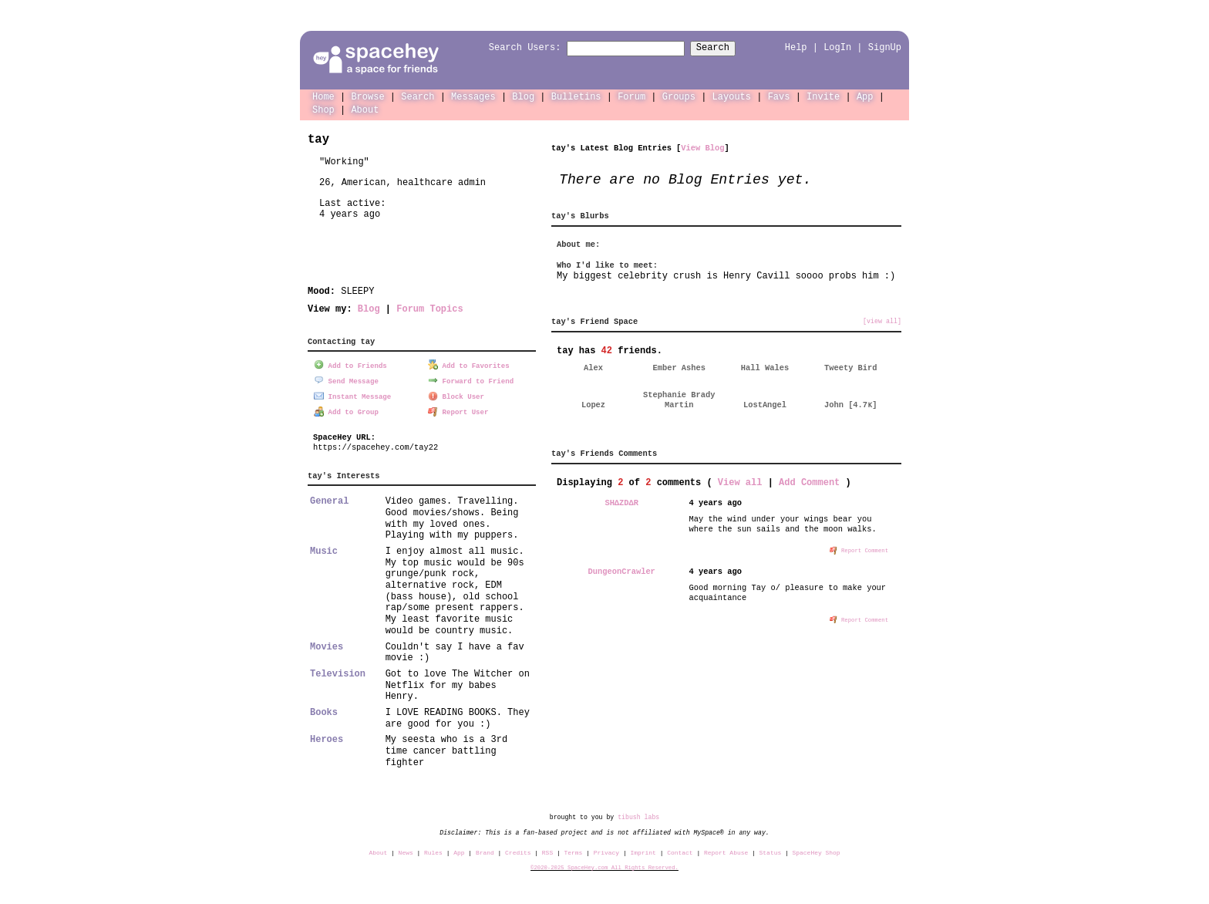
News (406, 851)
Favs (779, 96)
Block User (456, 395)
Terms (573, 851)
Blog (523, 96)
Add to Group (346, 410)
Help (796, 47)
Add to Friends (350, 364)
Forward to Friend (471, 379)
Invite (823, 96)
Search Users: (511, 48)
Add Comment (809, 481)
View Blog (702, 147)
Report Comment (859, 549)
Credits (517, 851)
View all (740, 481)
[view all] (882, 321)
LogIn (837, 47)
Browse (367, 96)
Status (770, 851)
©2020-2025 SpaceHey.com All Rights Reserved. (604, 866)
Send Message (346, 379)
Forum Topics (429, 308)
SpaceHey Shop (816, 851)
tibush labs (638, 815)
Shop (323, 109)
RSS (547, 851)
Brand (485, 851)
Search (726, 48)
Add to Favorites (469, 364)
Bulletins (576, 96)
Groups (678, 96)
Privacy (606, 851)
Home (323, 96)
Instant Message (352, 395)
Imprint (642, 851)
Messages (473, 96)
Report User (458, 410)
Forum (631, 96)
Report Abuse (726, 851)
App (865, 96)
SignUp (884, 47)
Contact (679, 851)
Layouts (731, 96)
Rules (433, 851)
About (365, 109)
